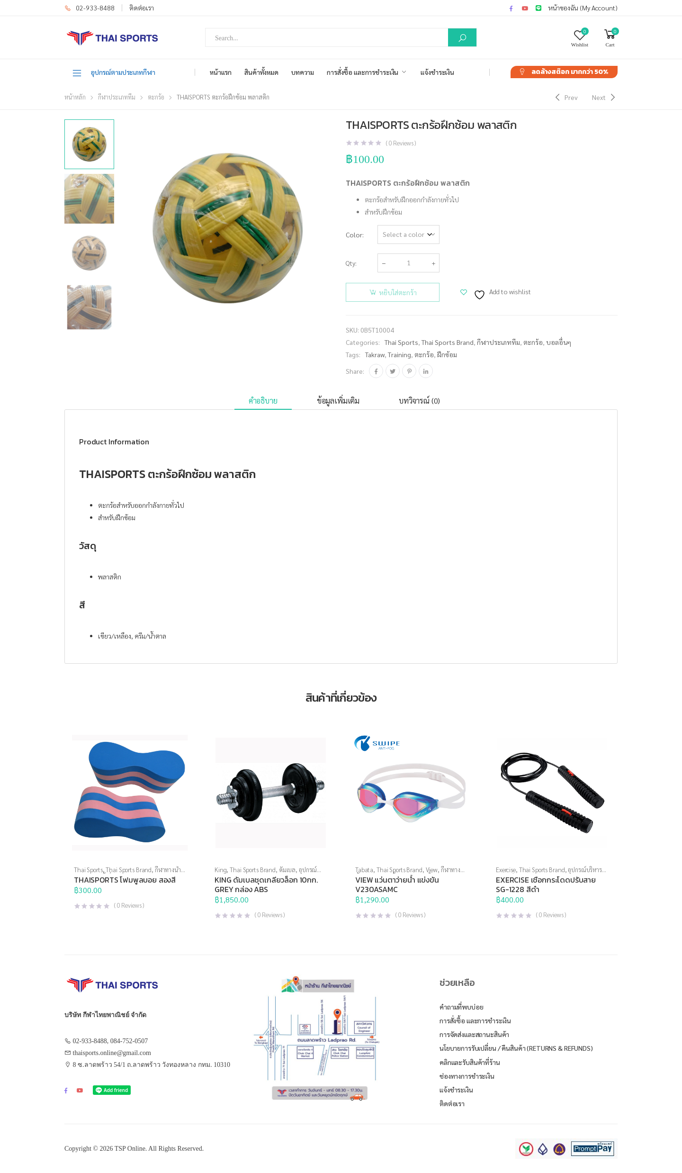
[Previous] (565, 97)
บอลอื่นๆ (558, 342)
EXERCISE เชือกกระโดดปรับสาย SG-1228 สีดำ (546, 884)
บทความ (302, 72)
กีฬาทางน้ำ (168, 870)
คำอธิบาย (263, 401)
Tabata (364, 870)
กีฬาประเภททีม (116, 97)
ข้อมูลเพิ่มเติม (338, 401)
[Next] (605, 97)
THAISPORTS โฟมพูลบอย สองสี (125, 879)
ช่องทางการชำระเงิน (467, 1076)
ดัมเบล (287, 870)
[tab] (263, 401)
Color (354, 234)
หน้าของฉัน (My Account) (583, 7)
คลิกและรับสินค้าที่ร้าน (470, 1062)
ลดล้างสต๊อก (569, 72)
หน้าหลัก (75, 97)
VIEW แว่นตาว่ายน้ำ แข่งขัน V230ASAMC (397, 884)
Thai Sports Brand (448, 342)
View (432, 870)
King (220, 870)
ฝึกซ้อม (447, 354)
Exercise (506, 870)
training (399, 354)
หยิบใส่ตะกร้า (398, 292)
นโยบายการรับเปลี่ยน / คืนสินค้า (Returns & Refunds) (516, 1048)
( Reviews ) (401, 143)
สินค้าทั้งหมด (261, 72)
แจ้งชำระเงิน (437, 72)
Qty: (351, 263)
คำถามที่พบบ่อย (462, 1006)
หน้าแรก (221, 72)
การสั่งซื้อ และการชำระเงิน (362, 72)
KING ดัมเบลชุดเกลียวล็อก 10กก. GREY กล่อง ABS (266, 884)
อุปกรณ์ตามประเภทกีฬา (113, 72)
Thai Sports (401, 342)
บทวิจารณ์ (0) (419, 401)
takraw (375, 354)
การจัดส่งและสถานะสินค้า (474, 1034)
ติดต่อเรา (141, 7)
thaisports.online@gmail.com (112, 1052)
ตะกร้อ (156, 97)
